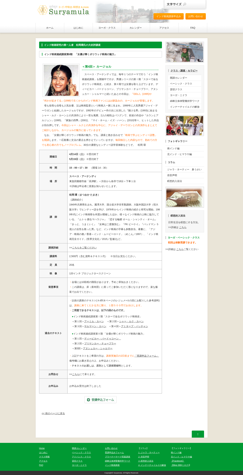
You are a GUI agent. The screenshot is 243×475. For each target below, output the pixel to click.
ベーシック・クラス (181, 83)
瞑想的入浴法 (174, 181)
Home (42, 448)
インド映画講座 (112, 465)
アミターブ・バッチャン (134, 326)
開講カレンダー (178, 77)
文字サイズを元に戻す (192, 4)
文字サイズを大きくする (200, 4)
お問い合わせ (195, 16)
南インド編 (173, 148)
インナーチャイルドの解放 (184, 106)
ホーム (50, 27)
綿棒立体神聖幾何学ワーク (184, 101)
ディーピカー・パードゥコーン (102, 338)
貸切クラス (176, 89)
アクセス (164, 27)
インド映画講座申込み (168, 16)
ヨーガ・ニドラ (178, 95)
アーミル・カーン (94, 321)
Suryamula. (118, 473)
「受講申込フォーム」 (146, 355)
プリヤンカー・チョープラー (100, 343)
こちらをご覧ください (84, 247)
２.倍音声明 (143, 457)
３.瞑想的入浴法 (145, 461)
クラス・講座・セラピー (184, 70)
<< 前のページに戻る (53, 413)
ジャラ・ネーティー (182, 197)
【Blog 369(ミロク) (180, 465)
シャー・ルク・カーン (131, 321)
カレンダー (135, 27)
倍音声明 (172, 175)
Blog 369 (174, 52)
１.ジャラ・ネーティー (148, 452)
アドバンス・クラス (81, 457)
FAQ (192, 27)
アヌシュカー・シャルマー (97, 348)
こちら (75, 374)
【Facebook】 (177, 461)
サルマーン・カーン (95, 326)
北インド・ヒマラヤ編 (179, 154)
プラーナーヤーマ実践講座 (117, 457)
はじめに (78, 27)
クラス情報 (44, 457)
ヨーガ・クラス (107, 27)
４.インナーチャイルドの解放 (152, 465)
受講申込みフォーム (114, 452)
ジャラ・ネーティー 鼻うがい (184, 169)
